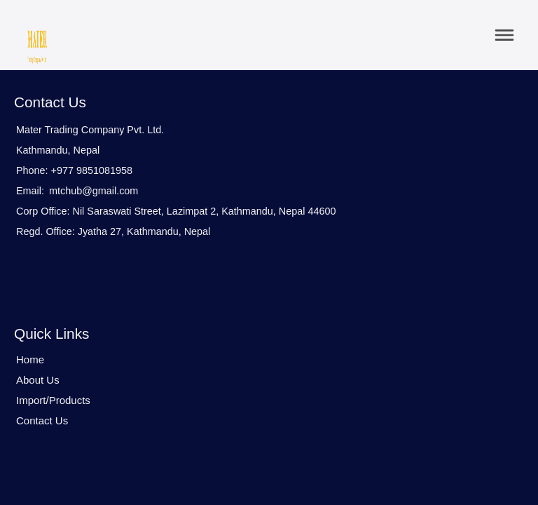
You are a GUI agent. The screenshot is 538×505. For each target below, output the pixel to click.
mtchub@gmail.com (93, 190)
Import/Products (53, 400)
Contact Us (42, 420)
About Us (38, 380)
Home (30, 359)
